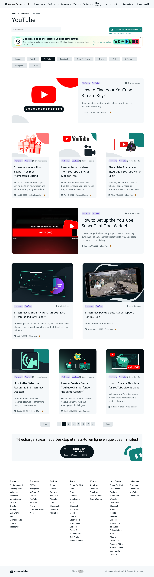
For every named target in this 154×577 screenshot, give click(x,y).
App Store (54, 496)
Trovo (101, 59)
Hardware (14, 496)
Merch (72, 513)
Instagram (19, 66)
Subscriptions (116, 530)
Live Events (15, 513)
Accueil (18, 59)
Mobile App (75, 499)
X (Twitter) (129, 59)
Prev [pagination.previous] (45, 424)
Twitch (32, 59)
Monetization (15, 499)
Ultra (72, 489)
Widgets (53, 499)
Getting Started (16, 485)
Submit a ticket (116, 547)
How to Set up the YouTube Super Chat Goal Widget (107, 223)
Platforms (25, 14)
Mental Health (16, 520)
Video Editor (75, 534)
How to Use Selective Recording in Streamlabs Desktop (29, 387)
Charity (13, 506)
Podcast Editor (76, 541)
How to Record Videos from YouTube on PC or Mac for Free (75, 171)
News (12, 516)
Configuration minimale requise (120, 33)
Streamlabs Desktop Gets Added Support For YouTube (109, 314)
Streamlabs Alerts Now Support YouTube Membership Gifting (28, 171)
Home (14, 14)
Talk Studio (75, 537)
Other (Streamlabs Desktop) (55, 506)
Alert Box (94, 485)
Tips (72, 503)
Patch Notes (55, 513)
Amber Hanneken (35, 195)
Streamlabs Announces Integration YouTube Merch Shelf (125, 171)
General (113, 516)
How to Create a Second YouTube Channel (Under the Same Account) (76, 387)
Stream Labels (96, 496)
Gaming (13, 509)
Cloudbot (74, 506)
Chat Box (94, 492)
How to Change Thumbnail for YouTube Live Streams (124, 385)
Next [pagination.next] (108, 424)
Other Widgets (96, 499)
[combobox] (36, 29)
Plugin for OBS (76, 485)
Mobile (13, 503)
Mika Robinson (102, 112)
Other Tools (75, 520)
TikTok (35, 66)
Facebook (64, 59)
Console (113, 520)
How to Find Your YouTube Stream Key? (107, 93)
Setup (52, 485)
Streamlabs (143, 4)
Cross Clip (74, 530)
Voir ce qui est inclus (102, 43)
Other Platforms (83, 59)
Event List (94, 489)
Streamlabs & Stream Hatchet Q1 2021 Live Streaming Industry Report (39, 314)
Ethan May (129, 195)
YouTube (47, 59)
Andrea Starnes (82, 195)
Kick (114, 59)
